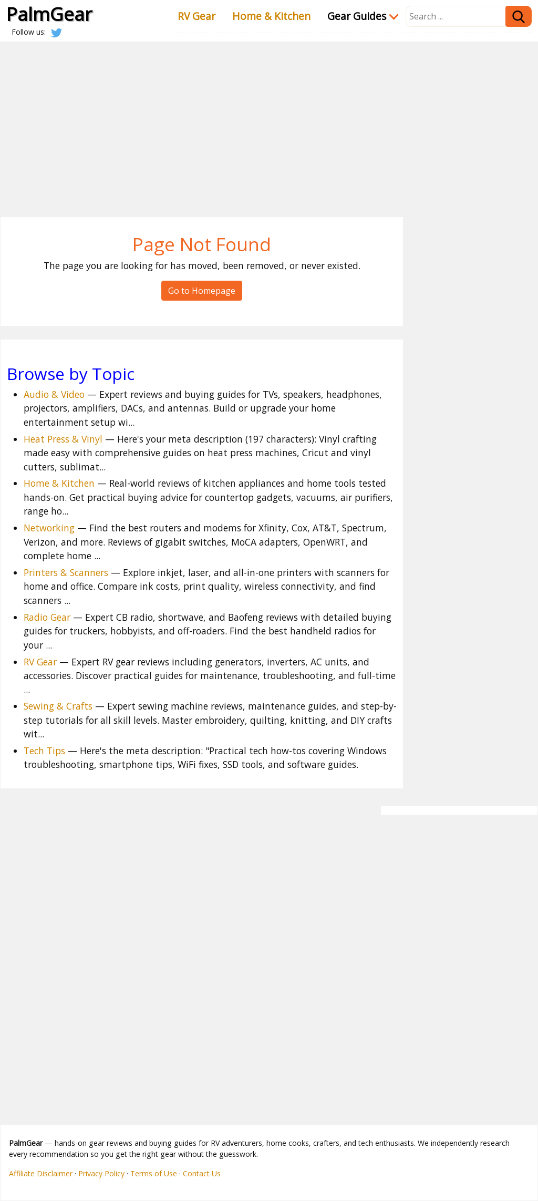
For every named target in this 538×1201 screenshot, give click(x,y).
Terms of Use (153, 1173)
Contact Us (202, 1173)
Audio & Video (54, 394)
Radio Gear (47, 617)
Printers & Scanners (66, 572)
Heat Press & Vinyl (63, 439)
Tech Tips (44, 750)
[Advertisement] (269, 120)
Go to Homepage (201, 290)
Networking (49, 527)
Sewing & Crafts (58, 706)
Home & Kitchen (271, 16)
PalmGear (49, 13)
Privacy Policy (101, 1173)
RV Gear (196, 16)
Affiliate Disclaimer (41, 1173)
